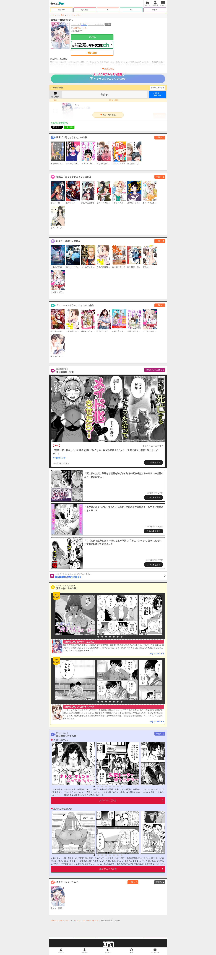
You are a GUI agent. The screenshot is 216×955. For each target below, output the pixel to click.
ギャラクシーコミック (60, 920)
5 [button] (110, 637)
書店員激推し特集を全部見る (110, 575)
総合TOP (61, 10)
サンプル (92, 37)
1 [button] (94, 637)
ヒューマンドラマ (74, 15)
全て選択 (55, 97)
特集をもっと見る (154, 369)
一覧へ (159, 137)
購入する (157, 94)
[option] (74, 615)
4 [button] (106, 637)
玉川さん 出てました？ (63, 809)
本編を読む (92, 53)
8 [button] (121, 637)
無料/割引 (84, 10)
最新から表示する (157, 88)
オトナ (154, 10)
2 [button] (98, 637)
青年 (62, 15)
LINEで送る (69, 127)
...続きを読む (159, 864)
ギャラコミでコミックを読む (108, 77)
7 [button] (118, 637)
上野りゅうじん (79, 28)
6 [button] (114, 637)
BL (131, 10)
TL (108, 10)
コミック (54, 15)
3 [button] (102, 637)
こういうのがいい (60, 740)
